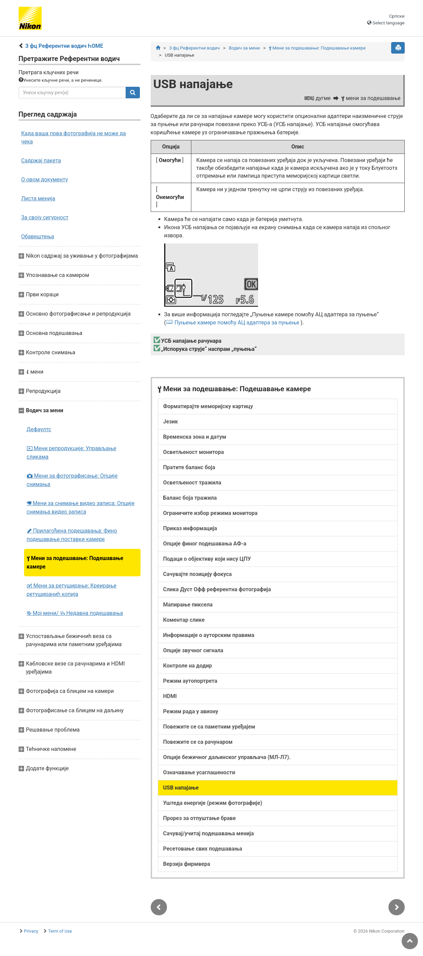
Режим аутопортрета (190, 681)
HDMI (170, 696)
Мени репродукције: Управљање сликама (72, 452)
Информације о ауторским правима (209, 635)
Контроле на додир (187, 665)
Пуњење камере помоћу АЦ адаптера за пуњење (236, 322)
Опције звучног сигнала (193, 650)
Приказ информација (190, 528)
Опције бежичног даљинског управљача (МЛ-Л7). (227, 757)
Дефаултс (39, 429)
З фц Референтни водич (194, 48)
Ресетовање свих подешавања (202, 848)
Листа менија (38, 198)
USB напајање (181, 787)
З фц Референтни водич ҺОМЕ (64, 46)
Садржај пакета (41, 160)
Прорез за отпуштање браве (199, 818)
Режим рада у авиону (190, 711)
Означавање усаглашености (199, 772)
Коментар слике (184, 620)
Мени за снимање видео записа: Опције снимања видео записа (80, 507)
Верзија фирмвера (186, 864)
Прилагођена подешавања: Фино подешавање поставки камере (72, 534)
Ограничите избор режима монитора (210, 513)
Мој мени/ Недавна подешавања (75, 613)
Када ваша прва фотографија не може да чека (73, 137)
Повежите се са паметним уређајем (209, 726)
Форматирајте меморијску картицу (208, 406)
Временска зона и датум (194, 437)
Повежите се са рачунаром (198, 742)
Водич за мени (244, 48)
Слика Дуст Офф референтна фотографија (217, 589)
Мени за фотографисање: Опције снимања (72, 480)
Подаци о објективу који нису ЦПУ (207, 559)
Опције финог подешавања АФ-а (205, 543)
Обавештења (37, 236)
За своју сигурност (45, 217)
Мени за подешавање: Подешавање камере (75, 562)
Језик (170, 421)
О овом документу (44, 179)
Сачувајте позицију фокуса (197, 574)
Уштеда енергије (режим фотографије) (212, 803)
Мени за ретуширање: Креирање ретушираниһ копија (72, 589)
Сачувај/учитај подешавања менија (208, 833)
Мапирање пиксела (188, 604)
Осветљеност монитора (193, 452)
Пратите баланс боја (189, 467)
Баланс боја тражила (190, 498)
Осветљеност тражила (192, 482)
